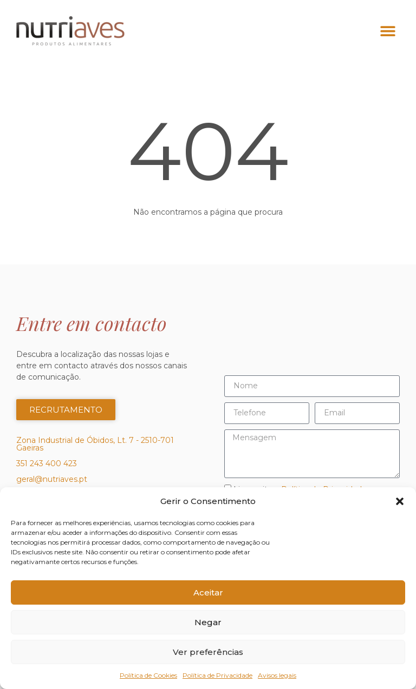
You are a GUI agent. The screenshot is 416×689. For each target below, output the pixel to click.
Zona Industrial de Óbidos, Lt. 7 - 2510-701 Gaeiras (95, 444)
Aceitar (208, 592)
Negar (208, 622)
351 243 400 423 (46, 463)
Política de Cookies (148, 675)
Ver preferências (208, 652)
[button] (399, 501)
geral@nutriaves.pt (51, 479)
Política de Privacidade (217, 675)
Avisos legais (277, 675)
